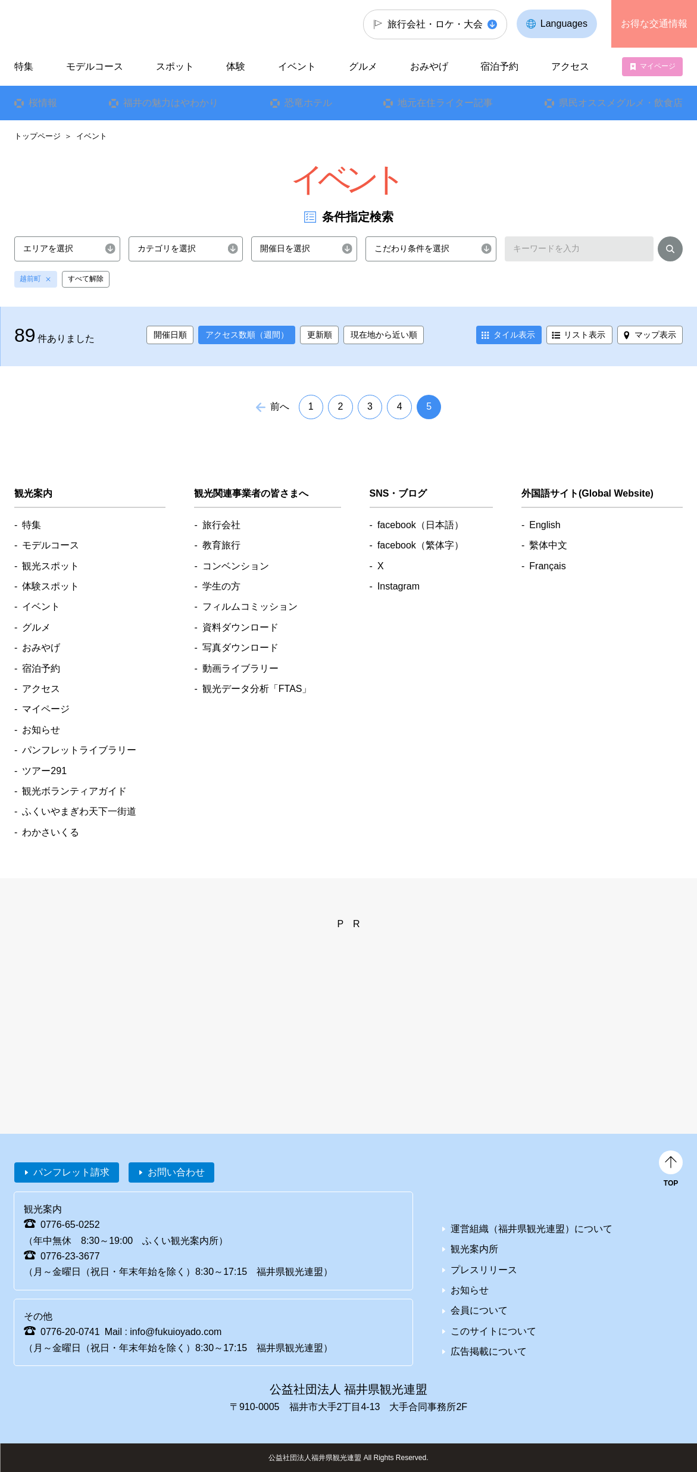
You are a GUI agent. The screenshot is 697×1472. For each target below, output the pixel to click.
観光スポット (50, 566)
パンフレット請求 (71, 1172)
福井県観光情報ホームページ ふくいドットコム (80, 24)
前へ (279, 406)
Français (547, 566)
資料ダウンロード (240, 627)
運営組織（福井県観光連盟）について (531, 1229)
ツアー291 (44, 771)
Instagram (398, 586)
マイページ (658, 66)
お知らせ (41, 730)
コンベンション (235, 566)
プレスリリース (484, 1270)
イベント (297, 66)
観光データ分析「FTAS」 (257, 689)
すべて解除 (86, 279)
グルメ (363, 66)
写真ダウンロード (240, 648)
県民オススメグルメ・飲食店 (621, 103)
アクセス (570, 66)
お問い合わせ (176, 1172)
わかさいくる (50, 832)
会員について (479, 1310)
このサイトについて (493, 1331)
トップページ (37, 136)
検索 (670, 250)
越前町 (30, 279)
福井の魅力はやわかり (170, 103)
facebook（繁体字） (420, 545)
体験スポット (50, 586)
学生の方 (221, 586)
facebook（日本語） (420, 525)
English (544, 525)
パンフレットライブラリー (79, 750)
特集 (23, 66)
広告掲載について (489, 1351)
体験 (235, 66)
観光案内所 (474, 1249)
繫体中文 (548, 545)
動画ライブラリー (240, 668)
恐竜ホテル (308, 103)
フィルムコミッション (250, 606)
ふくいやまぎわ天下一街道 (79, 811)
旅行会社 (221, 525)
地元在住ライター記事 (445, 103)
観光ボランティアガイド (74, 791)
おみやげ (429, 66)
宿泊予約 (499, 66)
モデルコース (94, 66)
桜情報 (43, 103)
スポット (175, 66)
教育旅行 (221, 545)
